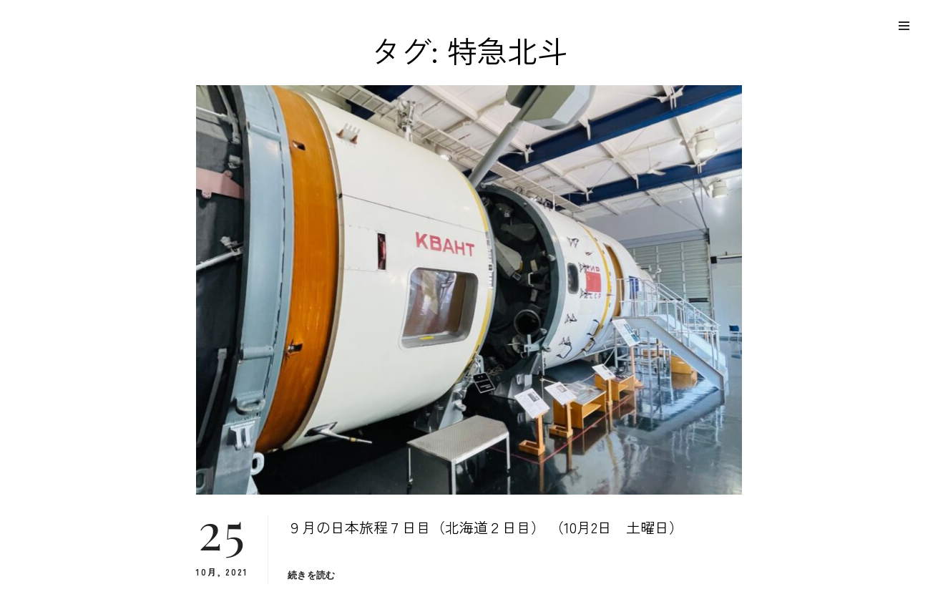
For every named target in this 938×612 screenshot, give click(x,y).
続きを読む (311, 575)
